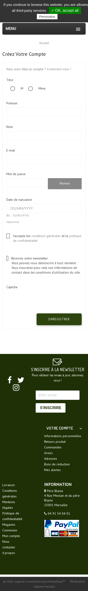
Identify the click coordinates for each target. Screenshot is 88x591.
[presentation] (44, 300)
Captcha (11, 287)
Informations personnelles (62, 436)
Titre (9, 80)
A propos (8, 553)
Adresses (50, 458)
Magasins (8, 524)
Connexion (9, 530)
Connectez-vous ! (59, 69)
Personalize (47, 16)
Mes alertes (52, 470)
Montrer (65, 183)
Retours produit (55, 441)
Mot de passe (16, 174)
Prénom (11, 103)
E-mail (10, 150)
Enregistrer (59, 319)
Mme (35, 88)
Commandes (52, 447)
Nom (9, 127)
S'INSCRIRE (50, 408)
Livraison (8, 485)
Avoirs (48, 453)
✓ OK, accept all (65, 10)
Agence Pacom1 (44, 586)
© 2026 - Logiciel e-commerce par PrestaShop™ (34, 581)
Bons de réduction (57, 464)
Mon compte (11, 536)
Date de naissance (19, 199)
